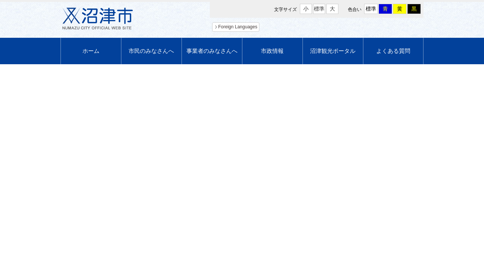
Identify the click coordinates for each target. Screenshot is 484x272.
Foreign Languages (237, 26)
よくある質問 (393, 51)
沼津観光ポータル (332, 51)
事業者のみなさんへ (211, 51)
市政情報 (272, 51)
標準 (319, 9)
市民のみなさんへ (151, 51)
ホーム (90, 51)
